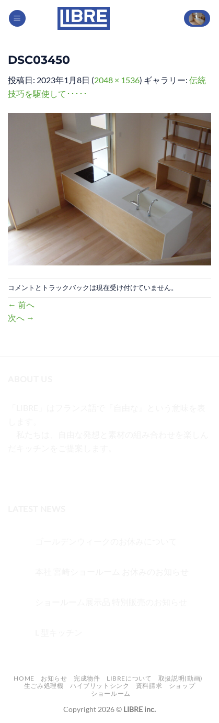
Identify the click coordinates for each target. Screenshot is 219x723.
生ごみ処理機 (44, 685)
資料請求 (149, 685)
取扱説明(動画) (180, 678)
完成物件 (87, 678)
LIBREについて (129, 678)
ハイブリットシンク (100, 685)
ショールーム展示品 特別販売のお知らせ (111, 602)
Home (24, 678)
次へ (21, 317)
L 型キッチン (59, 632)
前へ (21, 304)
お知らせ (54, 678)
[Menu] (17, 18)
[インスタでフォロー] (36, 474)
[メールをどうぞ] (74, 474)
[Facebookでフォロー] (17, 474)
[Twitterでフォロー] (55, 474)
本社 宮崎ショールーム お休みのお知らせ (112, 571)
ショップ (182, 685)
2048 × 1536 (117, 80)
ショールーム (111, 693)
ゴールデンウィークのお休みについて (106, 541)
